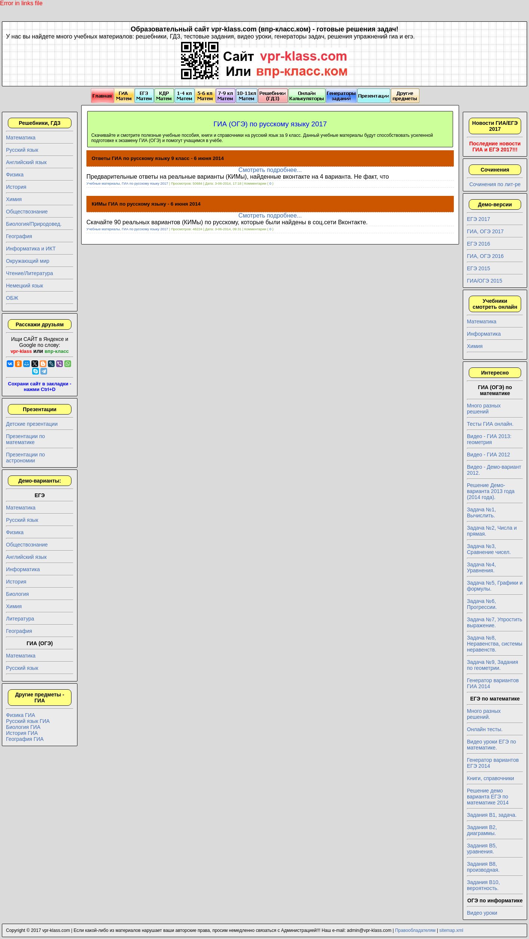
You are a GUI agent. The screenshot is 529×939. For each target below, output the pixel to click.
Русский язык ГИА (28, 721)
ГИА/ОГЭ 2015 (484, 281)
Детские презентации (32, 424)
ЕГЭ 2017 (478, 219)
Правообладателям (415, 930)
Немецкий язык (24, 286)
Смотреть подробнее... (270, 170)
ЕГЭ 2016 (478, 244)
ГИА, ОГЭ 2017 (485, 231)
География (19, 236)
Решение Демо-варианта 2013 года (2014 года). (490, 491)
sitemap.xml (451, 930)
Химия (14, 199)
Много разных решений (484, 409)
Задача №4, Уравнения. (481, 567)
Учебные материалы (103, 183)
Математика (21, 138)
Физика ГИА (20, 715)
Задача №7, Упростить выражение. (494, 622)
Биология (17, 594)
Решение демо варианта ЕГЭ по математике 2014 (488, 797)
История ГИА (22, 733)
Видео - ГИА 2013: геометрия (489, 439)
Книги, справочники (490, 778)
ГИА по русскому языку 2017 (145, 183)
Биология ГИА (23, 727)
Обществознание (27, 212)
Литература (20, 619)
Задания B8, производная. (483, 867)
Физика (15, 175)
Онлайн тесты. (484, 729)
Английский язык (26, 162)
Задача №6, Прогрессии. (482, 604)
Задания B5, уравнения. (482, 849)
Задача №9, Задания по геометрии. (492, 665)
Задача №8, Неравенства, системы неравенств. (494, 644)
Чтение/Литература (29, 273)
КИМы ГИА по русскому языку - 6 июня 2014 (146, 204)
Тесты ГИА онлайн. (490, 424)
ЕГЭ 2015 (478, 268)
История (16, 187)
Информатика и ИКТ (31, 249)
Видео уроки (482, 913)
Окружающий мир (27, 261)
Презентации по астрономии (25, 458)
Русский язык (22, 150)
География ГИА (25, 739)
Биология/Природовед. (34, 224)
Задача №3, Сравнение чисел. (489, 549)
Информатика (23, 569)
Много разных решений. (484, 714)
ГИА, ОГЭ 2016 (485, 256)
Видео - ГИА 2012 (488, 455)
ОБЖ (12, 298)
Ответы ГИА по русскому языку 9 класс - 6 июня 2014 (158, 158)
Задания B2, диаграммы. (482, 830)
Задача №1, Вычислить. (481, 512)
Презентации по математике (25, 439)
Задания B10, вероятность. (483, 885)
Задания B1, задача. (492, 815)
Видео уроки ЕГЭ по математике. (491, 745)
